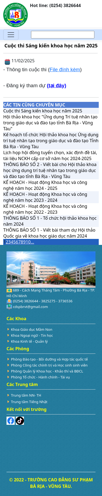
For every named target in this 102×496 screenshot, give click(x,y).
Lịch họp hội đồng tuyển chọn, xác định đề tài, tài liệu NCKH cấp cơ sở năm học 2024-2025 (50, 155)
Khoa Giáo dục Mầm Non (31, 329)
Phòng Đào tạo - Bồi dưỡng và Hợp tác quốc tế (49, 359)
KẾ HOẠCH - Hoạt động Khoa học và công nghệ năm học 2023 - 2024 (45, 197)
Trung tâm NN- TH (26, 395)
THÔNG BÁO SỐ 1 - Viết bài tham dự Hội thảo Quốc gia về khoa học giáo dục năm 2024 (49, 233)
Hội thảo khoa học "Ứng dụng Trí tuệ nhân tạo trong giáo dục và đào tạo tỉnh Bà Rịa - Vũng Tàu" (50, 123)
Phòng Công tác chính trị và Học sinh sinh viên (49, 365)
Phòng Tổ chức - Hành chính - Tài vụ (40, 377)
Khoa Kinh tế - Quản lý (29, 341)
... (32, 242)
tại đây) (57, 85)
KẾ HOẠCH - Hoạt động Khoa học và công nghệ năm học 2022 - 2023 (45, 209)
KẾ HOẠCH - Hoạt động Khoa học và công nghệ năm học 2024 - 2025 (45, 185)
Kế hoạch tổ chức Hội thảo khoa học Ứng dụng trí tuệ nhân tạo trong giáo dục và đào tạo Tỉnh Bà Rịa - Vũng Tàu (50, 141)
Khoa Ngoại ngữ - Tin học (32, 335)
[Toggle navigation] (10, 34)
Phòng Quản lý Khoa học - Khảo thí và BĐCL (47, 371)
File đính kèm (65, 69)
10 (28, 242)
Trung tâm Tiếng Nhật (29, 401)
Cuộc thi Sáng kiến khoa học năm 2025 (42, 111)
